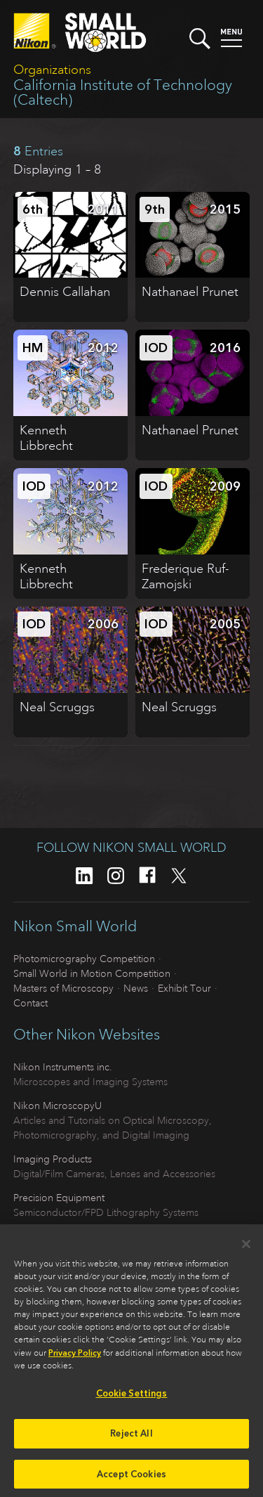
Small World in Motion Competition (91, 973)
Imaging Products (52, 1159)
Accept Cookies (131, 1479)
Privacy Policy (74, 1358)
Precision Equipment (58, 1197)
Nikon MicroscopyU (57, 1105)
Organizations (52, 69)
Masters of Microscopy (63, 988)
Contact (30, 1003)
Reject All (131, 1438)
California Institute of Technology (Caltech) (122, 92)
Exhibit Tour (184, 988)
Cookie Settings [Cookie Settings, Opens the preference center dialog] (132, 1399)
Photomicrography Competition (84, 958)
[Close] (246, 1249)
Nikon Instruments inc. (62, 1067)
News (135, 988)
